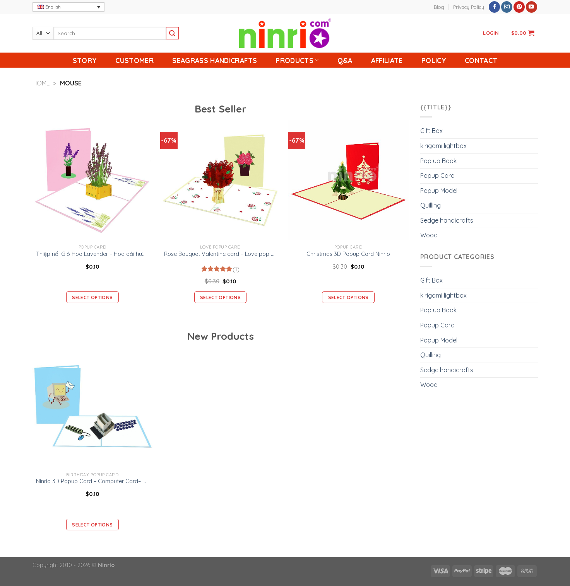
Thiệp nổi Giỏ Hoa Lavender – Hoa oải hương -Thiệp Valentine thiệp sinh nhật (92, 253)
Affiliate (387, 60)
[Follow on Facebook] (494, 7)
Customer (134, 60)
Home (41, 83)
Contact (481, 60)
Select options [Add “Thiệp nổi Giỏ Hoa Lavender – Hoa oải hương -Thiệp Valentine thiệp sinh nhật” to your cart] (92, 297)
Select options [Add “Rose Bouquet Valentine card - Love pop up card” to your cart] (220, 297)
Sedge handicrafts (446, 220)
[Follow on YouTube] (531, 7)
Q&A (345, 60)
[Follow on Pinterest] (519, 7)
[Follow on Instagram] (506, 7)
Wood (429, 235)
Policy (433, 60)
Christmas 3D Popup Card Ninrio (348, 253)
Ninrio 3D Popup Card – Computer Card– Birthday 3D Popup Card (92, 481)
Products (297, 60)
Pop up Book (438, 161)
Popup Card (437, 175)
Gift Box (431, 131)
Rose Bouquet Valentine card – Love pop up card (220, 253)
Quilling (430, 205)
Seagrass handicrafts (214, 60)
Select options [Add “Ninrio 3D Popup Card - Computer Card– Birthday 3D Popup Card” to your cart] (92, 525)
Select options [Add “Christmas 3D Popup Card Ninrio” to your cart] (348, 297)
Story (85, 60)
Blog (439, 7)
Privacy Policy (468, 7)
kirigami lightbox (443, 146)
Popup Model (438, 190)
